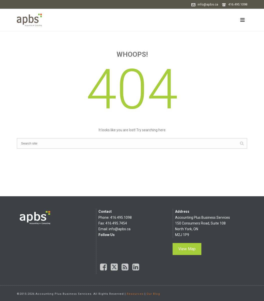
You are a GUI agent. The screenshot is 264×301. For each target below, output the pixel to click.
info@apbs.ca (208, 4)
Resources (135, 294)
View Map (187, 248)
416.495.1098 (237, 4)
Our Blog (153, 294)
